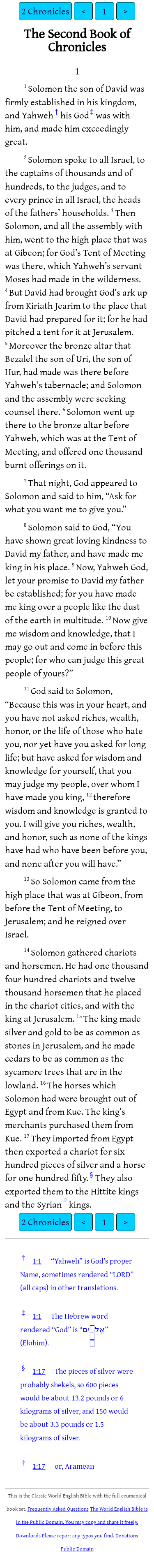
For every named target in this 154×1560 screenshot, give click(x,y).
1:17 (38, 1371)
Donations (126, 1535)
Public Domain (77, 1548)
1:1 (36, 1260)
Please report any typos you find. (78, 1535)
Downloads (28, 1535)
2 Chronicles (45, 11)
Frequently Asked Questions (58, 1508)
